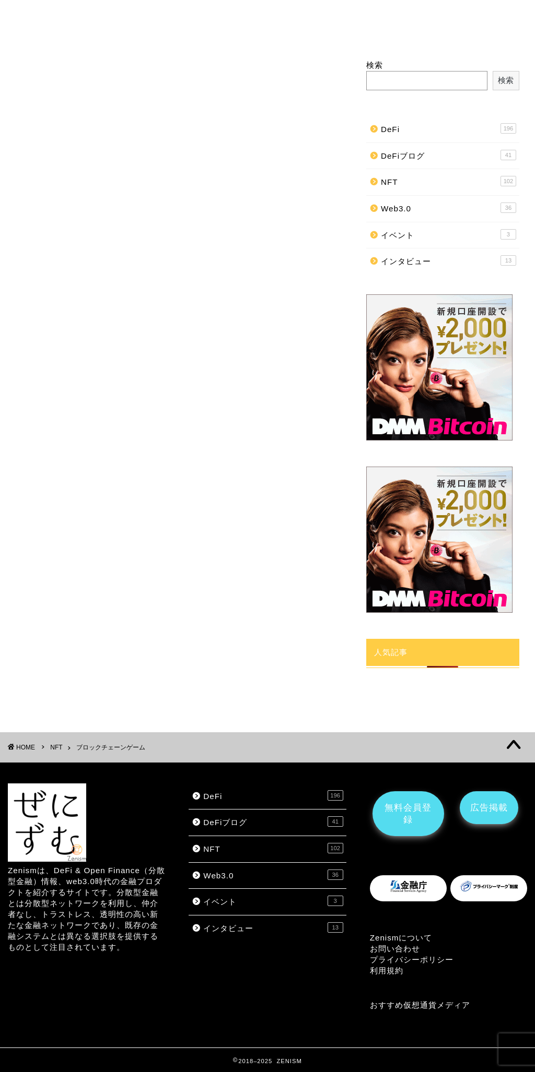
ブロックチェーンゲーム (257, 19)
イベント (448, 234)
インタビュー (341, 19)
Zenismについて (401, 937)
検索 (374, 65)
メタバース (179, 19)
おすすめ (386, 1004)
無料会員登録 (408, 814)
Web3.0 (448, 208)
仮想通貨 (420, 1004)
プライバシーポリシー (411, 959)
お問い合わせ (395, 948)
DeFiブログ (448, 155)
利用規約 (386, 970)
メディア (453, 1004)
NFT (135, 19)
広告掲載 (400, 17)
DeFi (102, 19)
